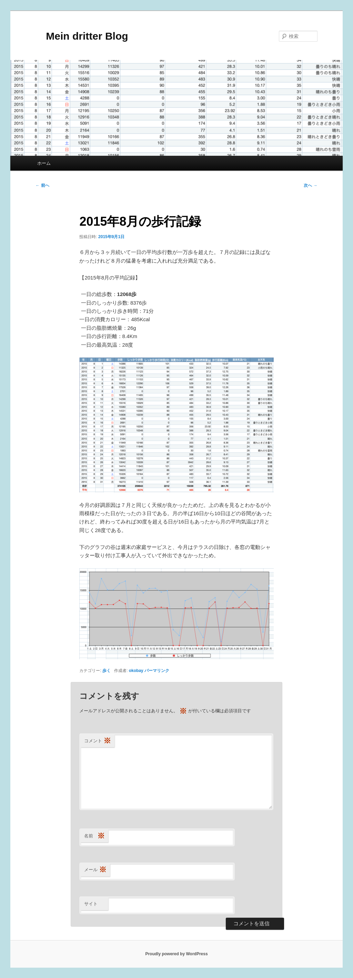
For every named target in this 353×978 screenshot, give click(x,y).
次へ (310, 185)
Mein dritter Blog (82, 36)
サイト (91, 903)
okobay (136, 670)
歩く (106, 670)
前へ (42, 185)
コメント (97, 741)
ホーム (44, 163)
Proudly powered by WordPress (176, 953)
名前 (94, 836)
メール (95, 870)
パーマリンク (156, 670)
